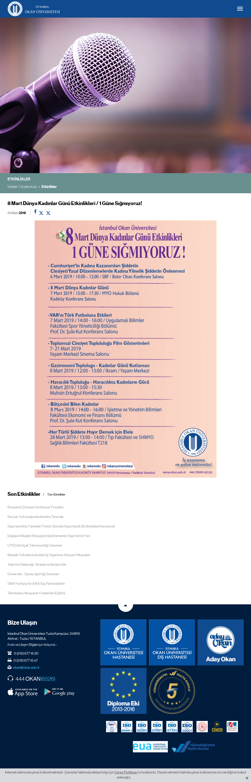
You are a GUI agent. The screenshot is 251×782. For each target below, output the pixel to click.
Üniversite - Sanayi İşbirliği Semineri (33, 574)
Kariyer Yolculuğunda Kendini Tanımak (36, 517)
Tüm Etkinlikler (56, 494)
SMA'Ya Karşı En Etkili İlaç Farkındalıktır (36, 583)
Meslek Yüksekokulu (22, 186)
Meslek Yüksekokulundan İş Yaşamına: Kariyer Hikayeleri (49, 555)
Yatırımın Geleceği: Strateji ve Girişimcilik (37, 564)
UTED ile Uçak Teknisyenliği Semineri (35, 545)
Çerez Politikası (125, 772)
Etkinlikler (49, 186)
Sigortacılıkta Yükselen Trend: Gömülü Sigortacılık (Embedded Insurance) (61, 526)
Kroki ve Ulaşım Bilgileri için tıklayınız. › (32, 645)
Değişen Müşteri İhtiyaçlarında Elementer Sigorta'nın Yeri (49, 536)
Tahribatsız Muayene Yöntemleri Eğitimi (36, 593)
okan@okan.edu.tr (26, 667)
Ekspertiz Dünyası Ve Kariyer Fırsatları (36, 507)
